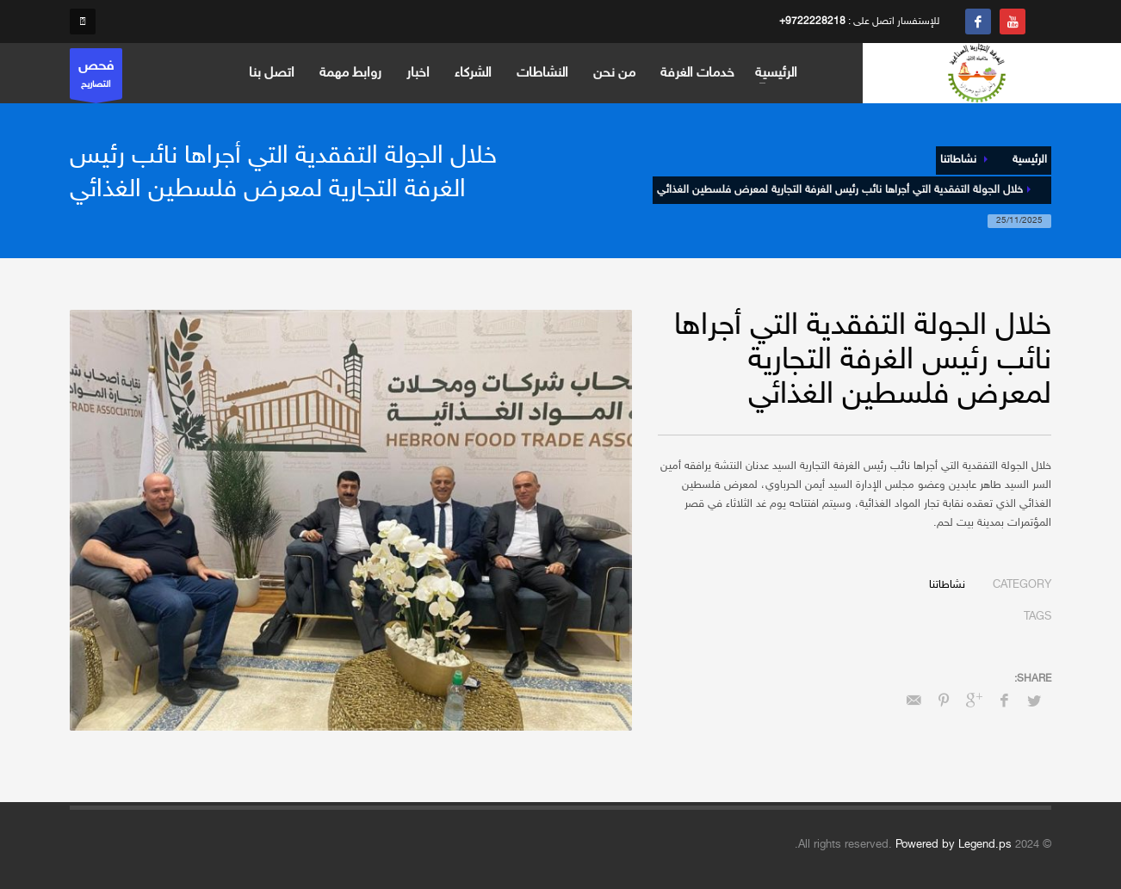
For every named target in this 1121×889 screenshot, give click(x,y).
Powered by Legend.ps (953, 845)
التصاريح (96, 78)
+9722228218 (812, 21)
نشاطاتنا (947, 585)
